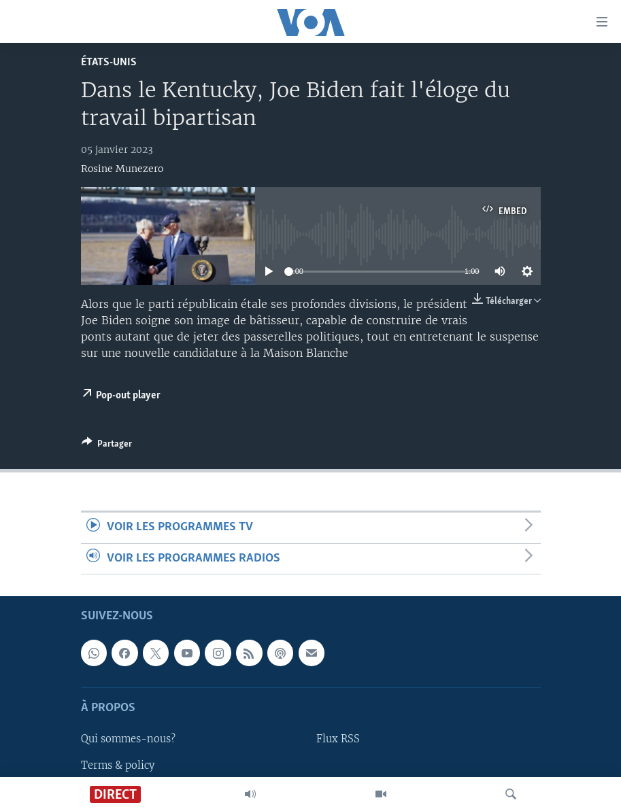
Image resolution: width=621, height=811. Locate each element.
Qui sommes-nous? (128, 739)
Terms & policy (117, 765)
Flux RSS (338, 739)
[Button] (107, 446)
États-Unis (109, 62)
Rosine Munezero (122, 168)
